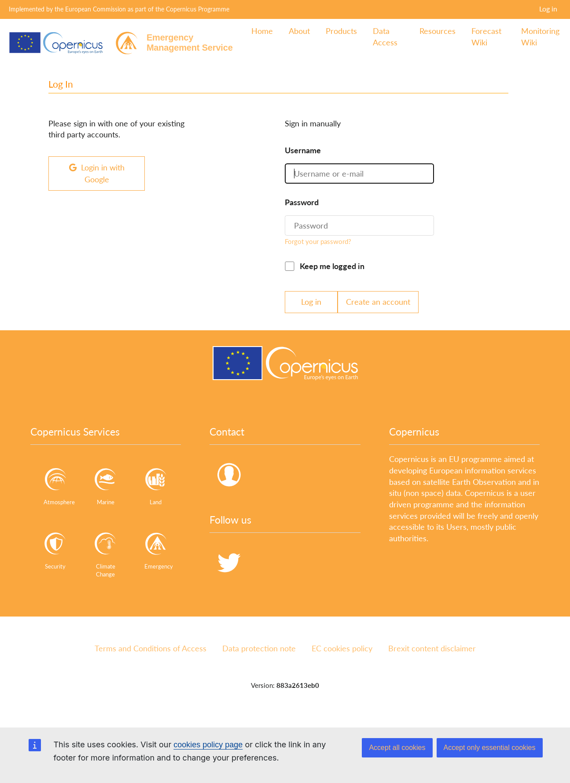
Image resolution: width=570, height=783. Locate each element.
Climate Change (105, 551)
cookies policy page (208, 744)
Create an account (378, 302)
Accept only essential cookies (490, 747)
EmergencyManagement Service (190, 42)
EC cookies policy (342, 648)
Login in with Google (97, 173)
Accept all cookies (397, 747)
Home (262, 31)
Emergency (158, 548)
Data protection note (259, 648)
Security (55, 548)
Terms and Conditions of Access (150, 648)
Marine (105, 484)
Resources (437, 31)
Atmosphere (58, 484)
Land (156, 484)
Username (303, 150)
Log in (548, 8)
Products (341, 31)
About (299, 31)
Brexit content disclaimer (432, 648)
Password (302, 202)
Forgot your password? (318, 241)
